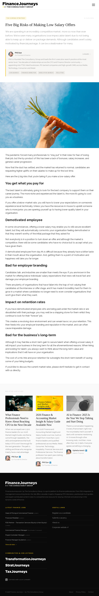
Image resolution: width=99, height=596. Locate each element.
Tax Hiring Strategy (15, 18)
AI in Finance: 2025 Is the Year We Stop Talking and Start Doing (79, 418)
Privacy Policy (81, 592)
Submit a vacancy (59, 518)
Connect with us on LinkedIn (17, 580)
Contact (91, 592)
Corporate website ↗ (60, 527)
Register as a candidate (61, 513)
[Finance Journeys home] (20, 4)
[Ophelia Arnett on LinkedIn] (86, 450)
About (71, 592)
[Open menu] (93, 4)
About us (55, 523)
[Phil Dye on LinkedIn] (20, 457)
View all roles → (11, 544)
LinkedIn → (87, 54)
